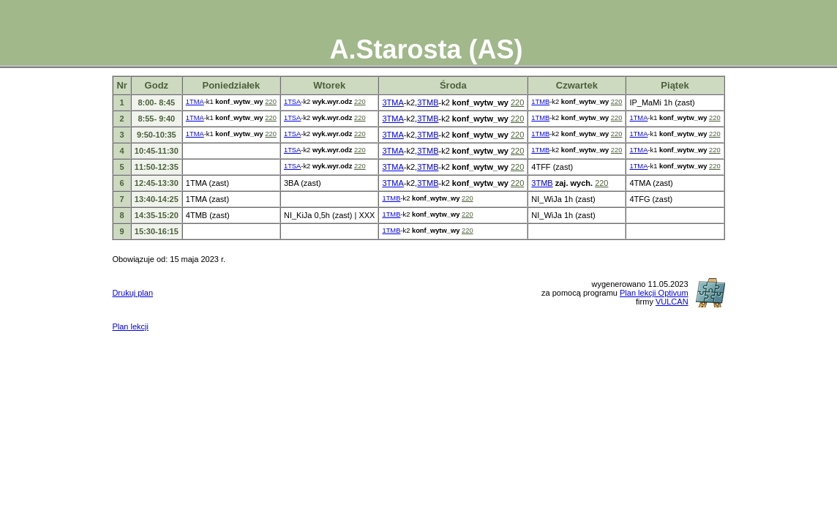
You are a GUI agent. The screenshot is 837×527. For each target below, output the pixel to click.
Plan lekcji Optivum (654, 292)
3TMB (427, 102)
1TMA (195, 101)
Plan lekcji (130, 326)
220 (271, 101)
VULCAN (672, 301)
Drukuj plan (132, 292)
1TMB (540, 101)
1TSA (292, 101)
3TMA (392, 102)
